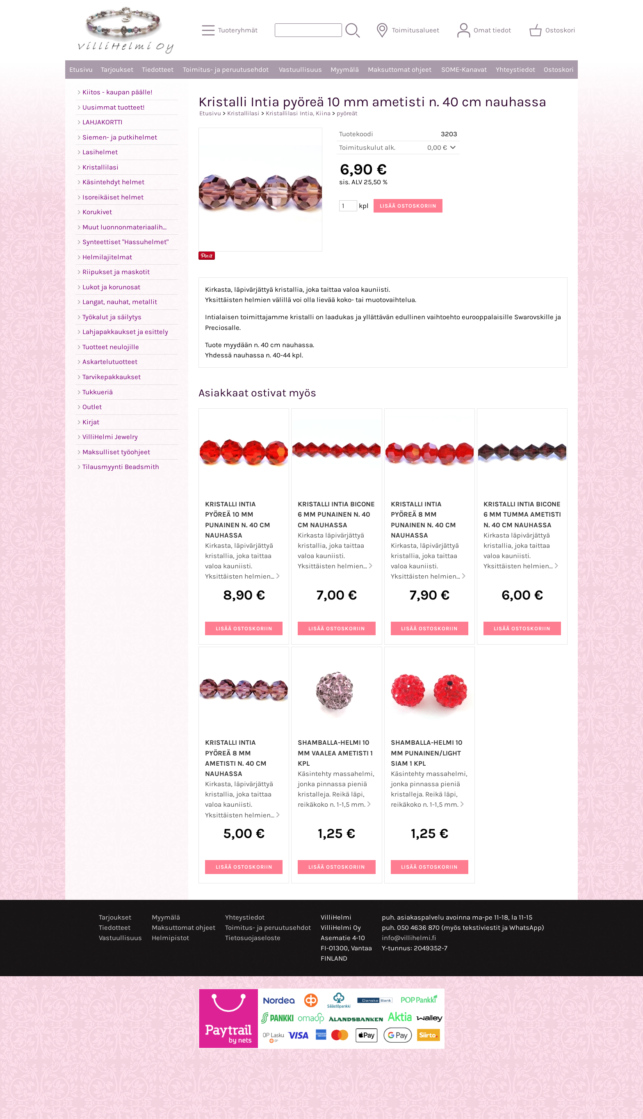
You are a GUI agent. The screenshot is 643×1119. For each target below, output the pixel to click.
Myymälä (345, 69)
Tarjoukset (117, 69)
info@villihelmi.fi (409, 938)
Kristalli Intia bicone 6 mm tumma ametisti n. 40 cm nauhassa (522, 514)
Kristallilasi (243, 113)
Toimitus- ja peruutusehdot (226, 69)
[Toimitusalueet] (408, 30)
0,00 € (442, 147)
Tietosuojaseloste (252, 938)
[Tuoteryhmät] (230, 30)
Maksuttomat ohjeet (399, 69)
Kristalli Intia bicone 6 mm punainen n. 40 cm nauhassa (336, 514)
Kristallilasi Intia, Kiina (298, 113)
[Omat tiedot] (484, 30)
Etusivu (81, 69)
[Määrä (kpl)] (348, 205)
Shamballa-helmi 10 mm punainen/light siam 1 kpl (427, 753)
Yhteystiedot (515, 69)
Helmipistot (170, 938)
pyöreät (347, 113)
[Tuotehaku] (308, 30)
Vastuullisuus (300, 69)
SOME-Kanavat (464, 69)
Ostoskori (559, 69)
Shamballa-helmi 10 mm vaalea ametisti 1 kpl (335, 753)
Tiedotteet (157, 69)
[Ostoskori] (553, 30)
